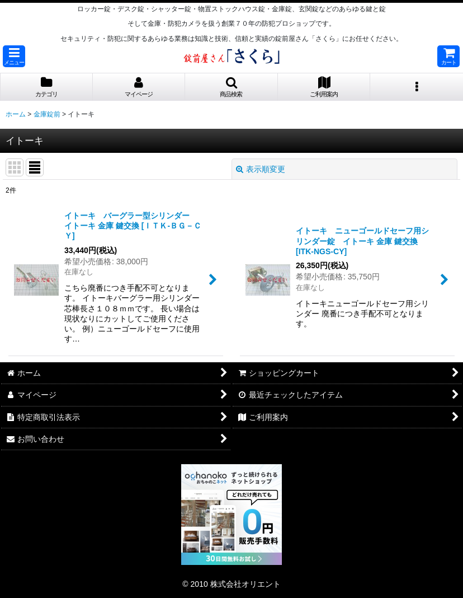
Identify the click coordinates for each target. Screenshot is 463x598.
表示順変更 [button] (260, 169)
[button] (14, 56)
